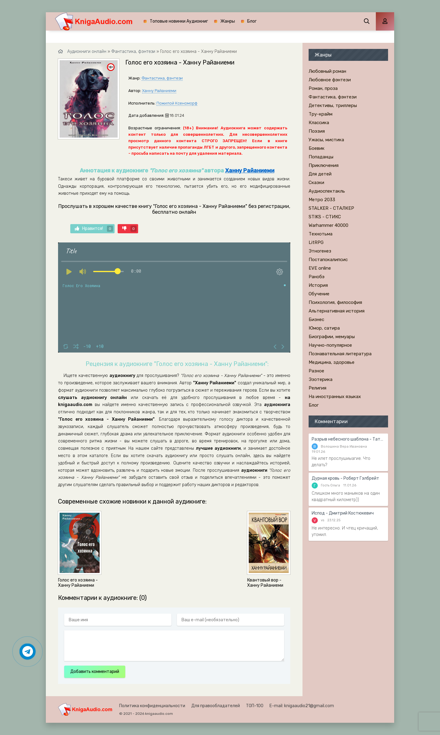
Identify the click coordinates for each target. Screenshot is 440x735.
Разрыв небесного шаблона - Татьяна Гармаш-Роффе (348, 439)
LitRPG (316, 242)
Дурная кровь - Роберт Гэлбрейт (345, 478)
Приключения (324, 165)
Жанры (227, 21)
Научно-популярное (330, 345)
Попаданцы (321, 157)
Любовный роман (327, 71)
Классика (319, 122)
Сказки (316, 182)
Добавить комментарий (94, 671)
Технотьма (320, 234)
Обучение (319, 294)
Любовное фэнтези (330, 80)
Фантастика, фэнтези (162, 78)
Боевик (316, 148)
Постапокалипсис (328, 259)
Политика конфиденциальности (152, 705)
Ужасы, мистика (326, 139)
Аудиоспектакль (327, 191)
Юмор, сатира (324, 328)
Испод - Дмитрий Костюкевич (343, 513)
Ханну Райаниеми (159, 90)
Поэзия (317, 131)
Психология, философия (335, 302)
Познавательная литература (340, 353)
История (318, 285)
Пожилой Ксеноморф (176, 103)
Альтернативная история (337, 311)
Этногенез (320, 251)
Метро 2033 (322, 199)
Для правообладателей (215, 705)
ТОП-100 (254, 705)
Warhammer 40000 (328, 225)
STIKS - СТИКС (325, 217)
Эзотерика (320, 379)
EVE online (320, 268)
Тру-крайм (320, 114)
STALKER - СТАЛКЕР (331, 208)
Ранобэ (316, 276)
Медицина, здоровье (331, 362)
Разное (316, 371)
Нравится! (94, 229)
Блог (252, 21)
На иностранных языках (335, 396)
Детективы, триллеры (333, 105)
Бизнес (316, 319)
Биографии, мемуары (332, 336)
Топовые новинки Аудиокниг (179, 21)
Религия (317, 388)
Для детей (320, 174)
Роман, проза (323, 88)
